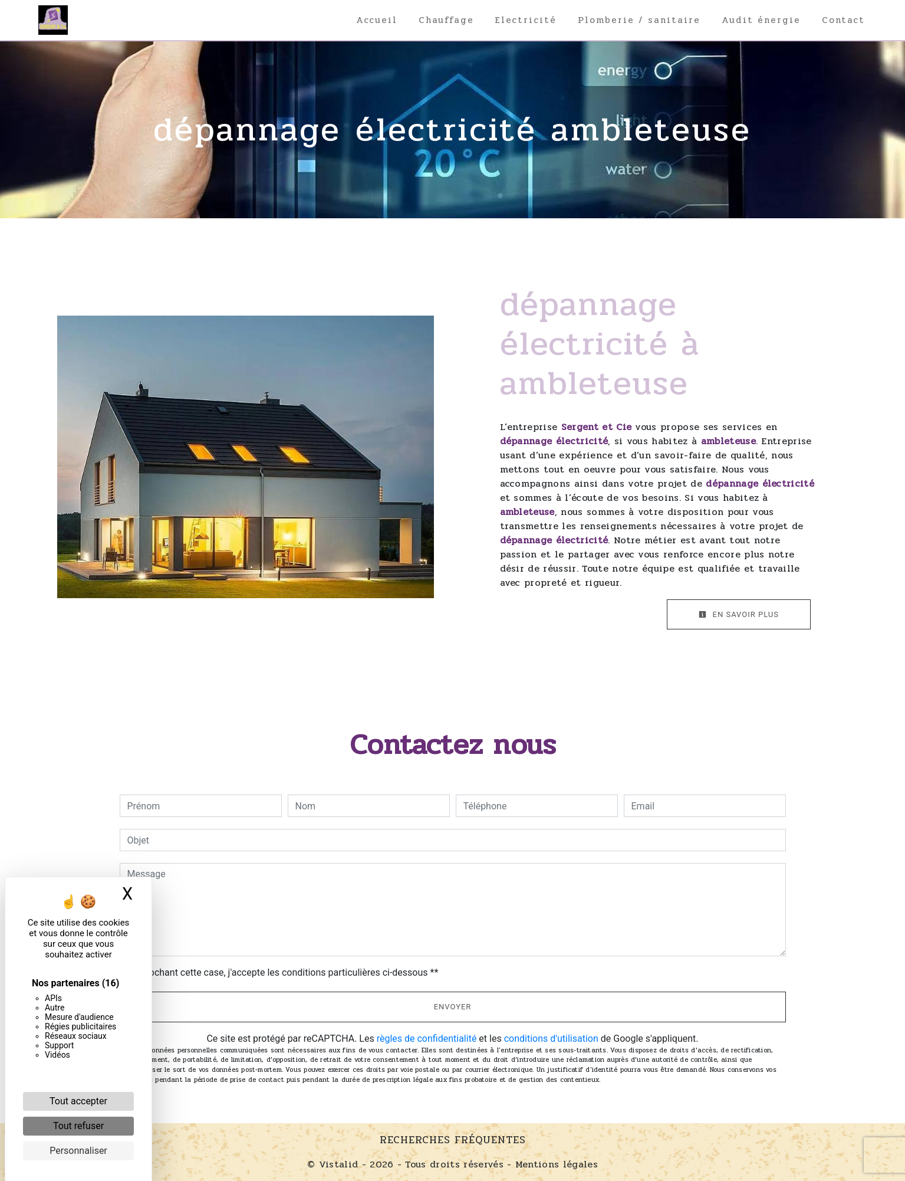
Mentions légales (555, 1164)
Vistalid (338, 1164)
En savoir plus (739, 614)
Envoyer (453, 1006)
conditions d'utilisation (551, 1038)
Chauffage (446, 20)
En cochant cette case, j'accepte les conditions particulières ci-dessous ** (285, 972)
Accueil (376, 20)
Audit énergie (761, 20)
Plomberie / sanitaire (639, 20)
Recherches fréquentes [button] (453, 1140)
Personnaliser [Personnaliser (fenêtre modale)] (78, 1150)
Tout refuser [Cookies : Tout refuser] (78, 1125)
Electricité (526, 20)
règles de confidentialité (427, 1038)
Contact (843, 20)
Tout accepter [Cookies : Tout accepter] (78, 1101)
